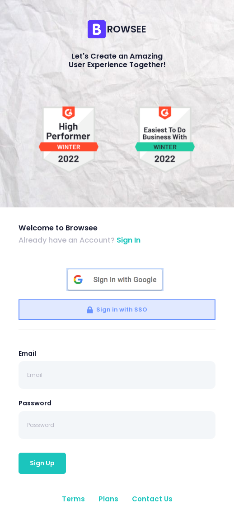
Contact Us (152, 499)
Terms (73, 499)
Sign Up (42, 463)
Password (35, 403)
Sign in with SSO (117, 309)
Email (27, 353)
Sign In (128, 240)
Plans (108, 499)
